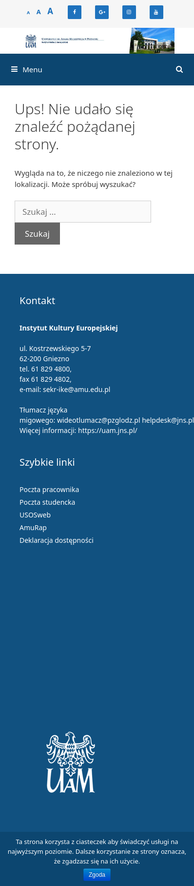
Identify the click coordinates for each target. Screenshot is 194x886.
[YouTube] (156, 12)
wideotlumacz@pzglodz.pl (98, 420)
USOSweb (35, 514)
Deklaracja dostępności (56, 540)
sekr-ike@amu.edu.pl (76, 389)
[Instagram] (129, 12)
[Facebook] (74, 12)
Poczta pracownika (49, 489)
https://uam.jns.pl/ (107, 430)
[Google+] (102, 12)
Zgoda (97, 874)
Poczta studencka (47, 502)
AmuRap (33, 527)
